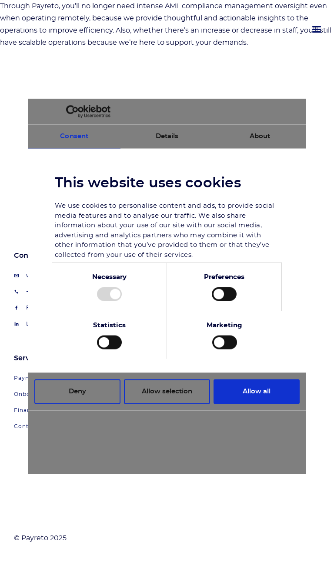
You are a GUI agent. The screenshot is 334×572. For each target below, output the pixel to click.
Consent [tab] (74, 136)
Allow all (257, 391)
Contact (26, 426)
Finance (26, 410)
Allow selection (167, 391)
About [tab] (260, 136)
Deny (77, 391)
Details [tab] (167, 136)
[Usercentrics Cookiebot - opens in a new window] (72, 111)
